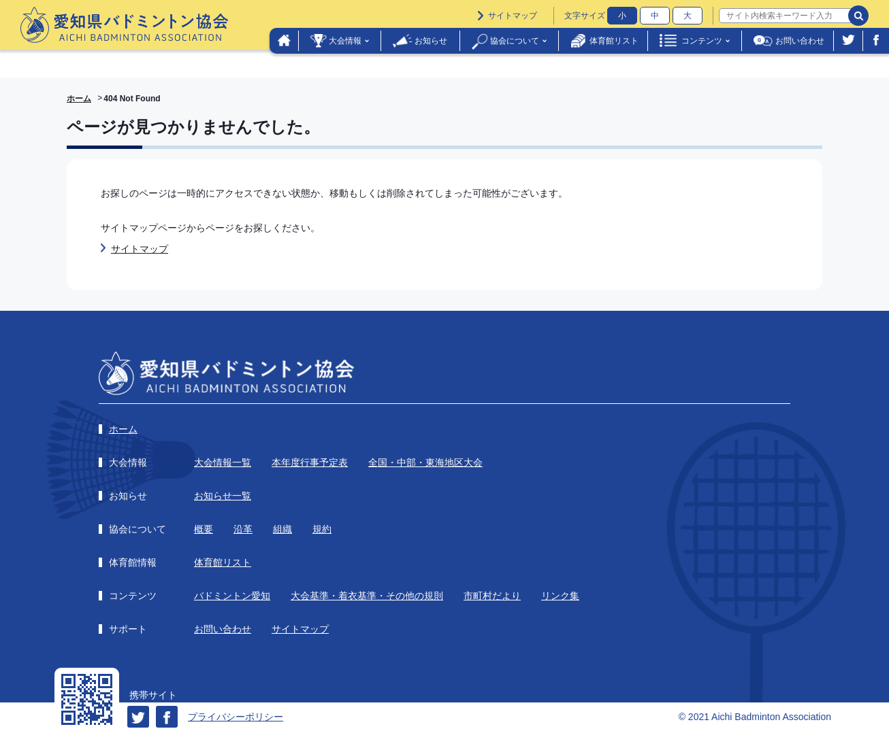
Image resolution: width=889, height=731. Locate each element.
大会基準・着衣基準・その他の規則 (367, 595)
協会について (514, 41)
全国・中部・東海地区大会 (425, 462)
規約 (322, 529)
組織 (282, 529)
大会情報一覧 (222, 462)
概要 (203, 529)
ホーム (79, 98)
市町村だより (492, 595)
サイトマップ (512, 15)
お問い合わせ (799, 41)
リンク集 (560, 595)
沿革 (243, 529)
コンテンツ (701, 41)
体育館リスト (614, 41)
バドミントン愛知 (232, 595)
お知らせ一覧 (222, 495)
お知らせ (431, 41)
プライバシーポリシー (235, 716)
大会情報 (345, 41)
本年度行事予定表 (310, 462)
